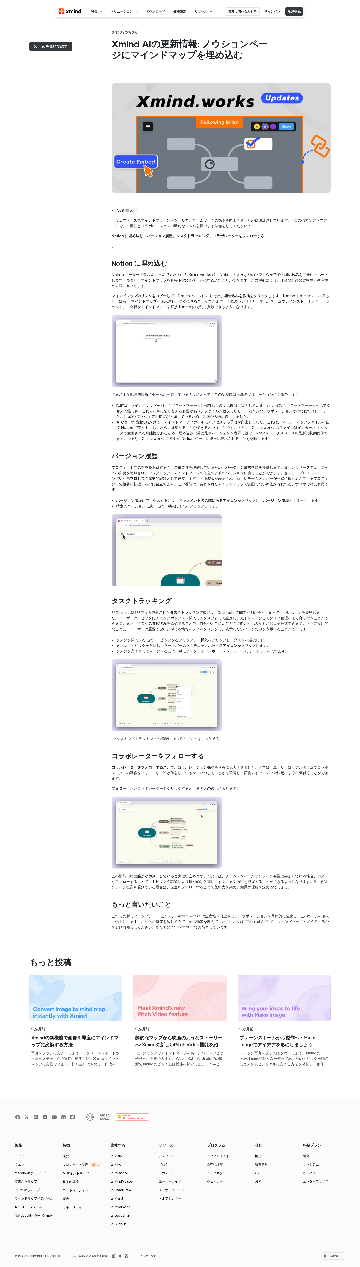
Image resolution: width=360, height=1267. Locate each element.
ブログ (163, 1164)
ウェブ (19, 1164)
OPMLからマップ (27, 1190)
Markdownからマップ (30, 1173)
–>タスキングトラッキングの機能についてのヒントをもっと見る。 (167, 738)
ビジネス (309, 1173)
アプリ (19, 1156)
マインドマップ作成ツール (34, 1198)
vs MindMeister (122, 1181)
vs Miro (116, 1164)
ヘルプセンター (170, 1198)
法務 (258, 1181)
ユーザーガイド (170, 1181)
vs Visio (116, 1156)
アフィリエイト (218, 1156)
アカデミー (167, 1173)
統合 (66, 1198)
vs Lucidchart (121, 1215)
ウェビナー (215, 1181)
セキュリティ (72, 1207)
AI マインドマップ (76, 1173)
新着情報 (261, 1164)
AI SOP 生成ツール (28, 1206)
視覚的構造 (71, 1181)
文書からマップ (26, 1181)
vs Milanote (119, 1173)
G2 (257, 1173)
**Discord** (182, 927)
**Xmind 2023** (126, 612)
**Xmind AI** (257, 921)
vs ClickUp (118, 1223)
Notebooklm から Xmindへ (34, 1215)
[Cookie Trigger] (148, 1256)
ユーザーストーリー (173, 1190)
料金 (306, 1156)
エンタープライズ (316, 1181)
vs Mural (117, 1198)
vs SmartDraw (121, 1190)
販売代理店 (215, 1164)
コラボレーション (75, 1190)
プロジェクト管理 (75, 1164)
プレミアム (311, 1164)
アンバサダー (216, 1173)
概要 (66, 1156)
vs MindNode (120, 1206)
